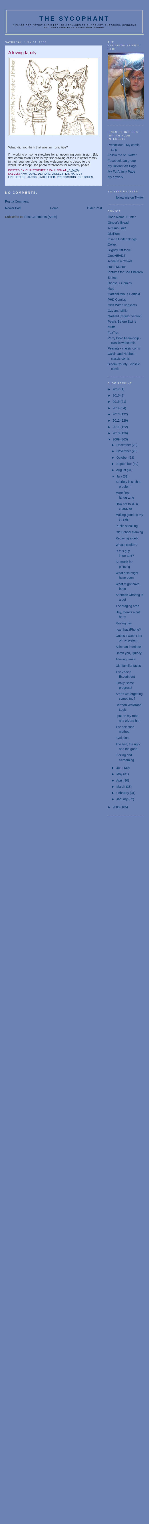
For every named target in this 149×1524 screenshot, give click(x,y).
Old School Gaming (129, 532)
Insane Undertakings (122, 239)
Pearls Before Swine (122, 321)
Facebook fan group (122, 160)
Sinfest (112, 277)
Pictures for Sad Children (125, 272)
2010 (116, 433)
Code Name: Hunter (122, 217)
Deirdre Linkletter (53, 173)
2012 (116, 420)
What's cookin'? (126, 545)
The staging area (127, 606)
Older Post (94, 208)
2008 (116, 807)
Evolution (122, 738)
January (122, 799)
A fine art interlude (128, 647)
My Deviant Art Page (122, 166)
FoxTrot (113, 332)
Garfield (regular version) (125, 316)
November (124, 451)
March (121, 786)
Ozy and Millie (118, 310)
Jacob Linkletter (41, 177)
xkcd (111, 288)
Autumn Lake (117, 228)
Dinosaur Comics (120, 283)
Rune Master (117, 266)
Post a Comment (16, 201)
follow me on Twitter (130, 197)
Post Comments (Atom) (40, 217)
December (124, 445)
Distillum (114, 233)
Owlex (112, 244)
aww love (28, 173)
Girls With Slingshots (122, 305)
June (120, 768)
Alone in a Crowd (120, 261)
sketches (85, 177)
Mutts (112, 327)
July (119, 476)
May (119, 774)
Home (54, 208)
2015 (116, 401)
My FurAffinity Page (121, 171)
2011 (116, 427)
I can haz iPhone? (128, 629)
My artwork (115, 177)
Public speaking (127, 526)
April (119, 780)
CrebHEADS (116, 255)
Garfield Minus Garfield (124, 294)
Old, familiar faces (128, 665)
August (121, 470)
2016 (116, 395)
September (124, 464)
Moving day (124, 623)
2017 (116, 389)
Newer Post (13, 208)
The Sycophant (74, 18)
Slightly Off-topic (119, 250)
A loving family (126, 659)
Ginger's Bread (118, 222)
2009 (116, 439)
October (122, 457)
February (123, 793)
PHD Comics (117, 299)
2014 (116, 408)
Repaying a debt (127, 538)
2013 (116, 414)
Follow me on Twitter (122, 155)
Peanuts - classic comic (124, 348)
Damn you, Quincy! (129, 653)
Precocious (66, 177)
